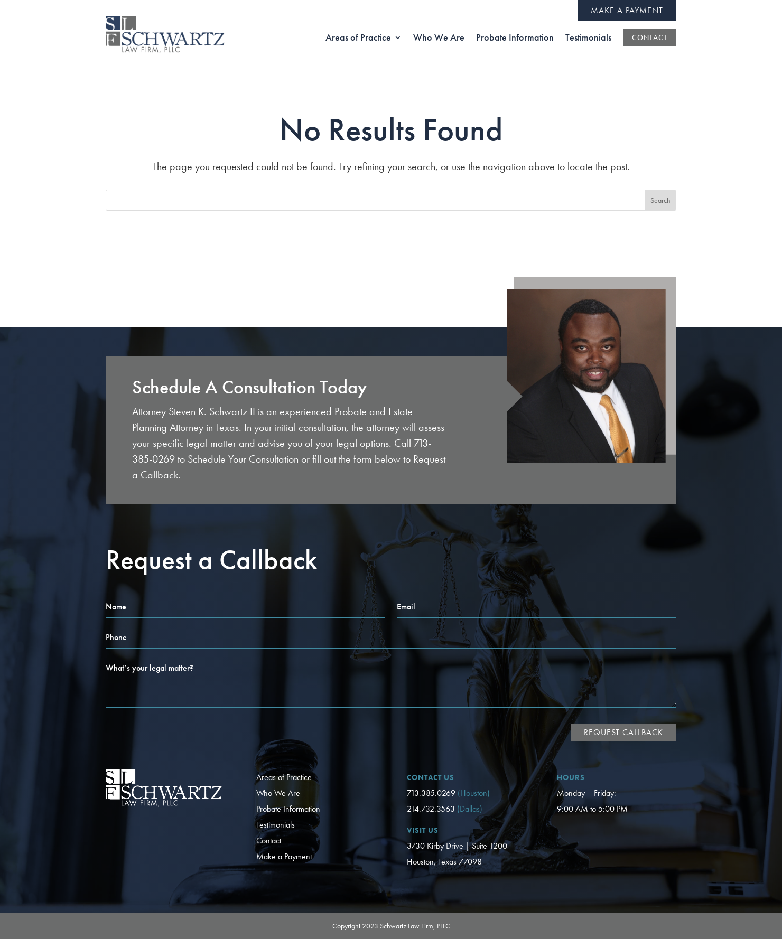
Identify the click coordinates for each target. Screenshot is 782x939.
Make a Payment (627, 10)
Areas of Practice (284, 777)
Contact (268, 840)
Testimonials (275, 824)
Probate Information (288, 808)
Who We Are (278, 793)
